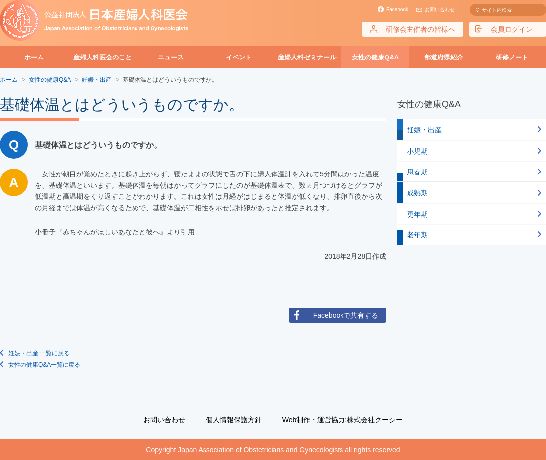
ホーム (34, 57)
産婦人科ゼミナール (307, 57)
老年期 (417, 235)
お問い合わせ (440, 9)
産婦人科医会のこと (102, 57)
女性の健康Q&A (375, 57)
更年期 (417, 214)
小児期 (417, 151)
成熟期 (417, 193)
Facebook (397, 9)
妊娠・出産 (424, 130)
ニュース (171, 57)
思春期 (417, 172)
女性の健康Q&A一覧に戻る (44, 364)
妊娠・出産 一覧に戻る (38, 353)
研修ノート (512, 57)
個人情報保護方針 (234, 420)
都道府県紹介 (443, 57)
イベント (239, 57)
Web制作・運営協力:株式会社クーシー (342, 420)
